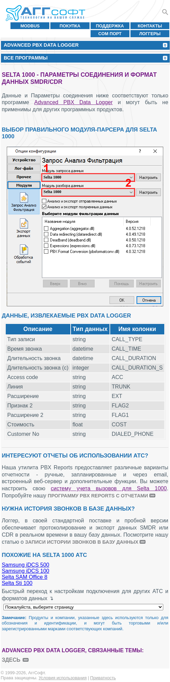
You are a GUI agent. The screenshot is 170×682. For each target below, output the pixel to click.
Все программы (26, 58)
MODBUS (30, 25)
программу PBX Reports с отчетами (98, 495)
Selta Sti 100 (17, 583)
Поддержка (110, 25)
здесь (11, 660)
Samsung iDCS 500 (25, 565)
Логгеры (150, 33)
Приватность (103, 677)
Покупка (69, 25)
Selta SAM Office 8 (24, 577)
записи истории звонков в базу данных (81, 542)
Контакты (150, 25)
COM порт (110, 33)
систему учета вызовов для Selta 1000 (109, 488)
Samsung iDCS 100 (25, 571)
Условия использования (63, 677)
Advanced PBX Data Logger (73, 102)
